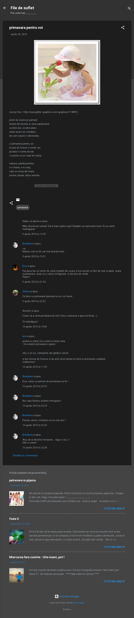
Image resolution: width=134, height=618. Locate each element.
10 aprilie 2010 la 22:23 (34, 386)
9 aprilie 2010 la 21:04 (34, 281)
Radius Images (79, 603)
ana (24, 336)
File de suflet (22, 8)
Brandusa (27, 243)
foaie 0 (14, 518)
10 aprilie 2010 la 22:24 (34, 405)
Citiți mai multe (114, 508)
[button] (123, 28)
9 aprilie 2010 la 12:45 (34, 234)
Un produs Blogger (67, 596)
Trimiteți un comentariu (25, 455)
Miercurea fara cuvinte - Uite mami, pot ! (36, 557)
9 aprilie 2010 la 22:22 (34, 301)
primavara (22, 207)
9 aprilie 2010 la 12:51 (34, 256)
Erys (24, 266)
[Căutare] (129, 9)
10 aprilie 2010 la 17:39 (34, 366)
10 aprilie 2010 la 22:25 (34, 425)
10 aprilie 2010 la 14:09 (34, 326)
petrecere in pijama (22, 480)
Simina (26, 291)
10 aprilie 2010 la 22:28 (34, 447)
